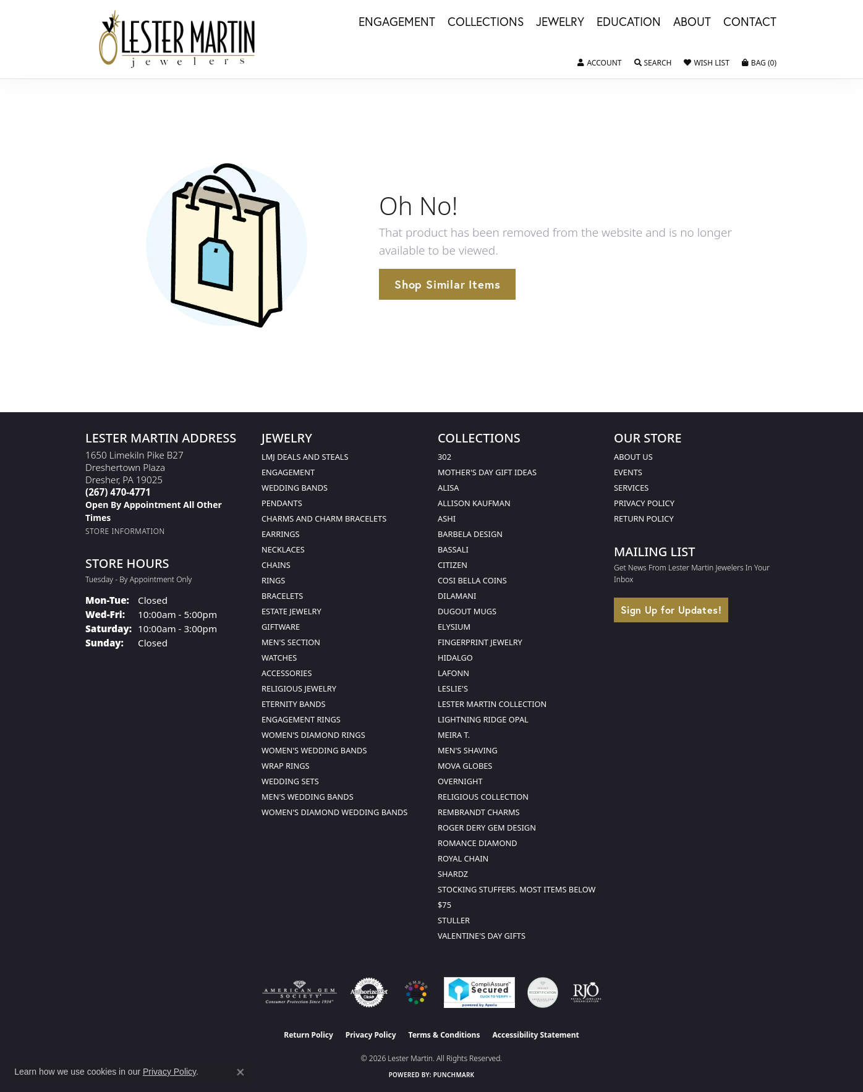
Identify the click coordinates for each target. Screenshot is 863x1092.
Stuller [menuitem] (454, 920)
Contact (749, 22)
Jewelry (560, 22)
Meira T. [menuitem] (454, 734)
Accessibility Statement (535, 1035)
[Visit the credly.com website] (542, 992)
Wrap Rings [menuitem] (285, 765)
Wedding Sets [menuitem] (290, 781)
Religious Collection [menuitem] (483, 796)
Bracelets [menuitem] (282, 595)
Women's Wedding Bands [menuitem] (314, 750)
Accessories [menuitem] (286, 673)
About (692, 22)
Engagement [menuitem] (288, 472)
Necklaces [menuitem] (283, 549)
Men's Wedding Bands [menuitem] (307, 796)
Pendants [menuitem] (281, 503)
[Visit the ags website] (299, 992)
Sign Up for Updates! (671, 609)
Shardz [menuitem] (453, 873)
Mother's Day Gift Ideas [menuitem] (487, 472)
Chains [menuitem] (276, 564)
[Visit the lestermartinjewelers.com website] (416, 992)
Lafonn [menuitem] (453, 673)
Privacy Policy (644, 503)
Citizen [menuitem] (452, 564)
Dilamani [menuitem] (457, 595)
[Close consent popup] (240, 1072)
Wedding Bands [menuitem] (294, 487)
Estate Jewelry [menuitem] (291, 611)
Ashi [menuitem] (447, 518)
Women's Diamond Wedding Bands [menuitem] (334, 812)
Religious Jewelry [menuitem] (298, 688)
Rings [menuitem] (273, 580)
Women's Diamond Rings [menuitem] (313, 734)
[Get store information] (125, 531)
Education (629, 22)
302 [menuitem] (444, 456)
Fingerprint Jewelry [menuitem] (480, 642)
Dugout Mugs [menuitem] (467, 611)
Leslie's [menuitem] (453, 688)
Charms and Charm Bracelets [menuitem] (323, 518)
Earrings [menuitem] (280, 534)
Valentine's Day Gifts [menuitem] (481, 935)
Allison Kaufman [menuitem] (474, 503)
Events (628, 472)
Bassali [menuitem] (453, 549)
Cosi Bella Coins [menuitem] (472, 580)
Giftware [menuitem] (280, 626)
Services (631, 487)
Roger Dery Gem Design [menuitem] (487, 827)
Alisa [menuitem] (448, 487)
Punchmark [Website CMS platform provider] (454, 1074)
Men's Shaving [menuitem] (468, 750)
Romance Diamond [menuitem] (477, 843)
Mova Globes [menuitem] (465, 765)
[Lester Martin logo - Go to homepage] (177, 39)
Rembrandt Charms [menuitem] (479, 812)
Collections (486, 22)
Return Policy (644, 518)
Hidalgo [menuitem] (455, 657)
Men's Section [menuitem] (290, 642)
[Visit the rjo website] (586, 992)
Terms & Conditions (444, 1035)
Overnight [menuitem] (460, 781)
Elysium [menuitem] (454, 626)
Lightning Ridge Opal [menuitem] (483, 719)
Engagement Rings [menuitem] (301, 719)
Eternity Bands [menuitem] (293, 703)
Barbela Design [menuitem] (470, 534)
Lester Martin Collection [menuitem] (492, 703)
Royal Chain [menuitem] (463, 858)
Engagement (397, 22)
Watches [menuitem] (279, 657)
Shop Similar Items (447, 284)
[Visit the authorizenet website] (369, 992)
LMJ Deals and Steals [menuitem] (305, 456)
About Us (633, 456)
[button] (599, 63)
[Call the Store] (118, 492)
